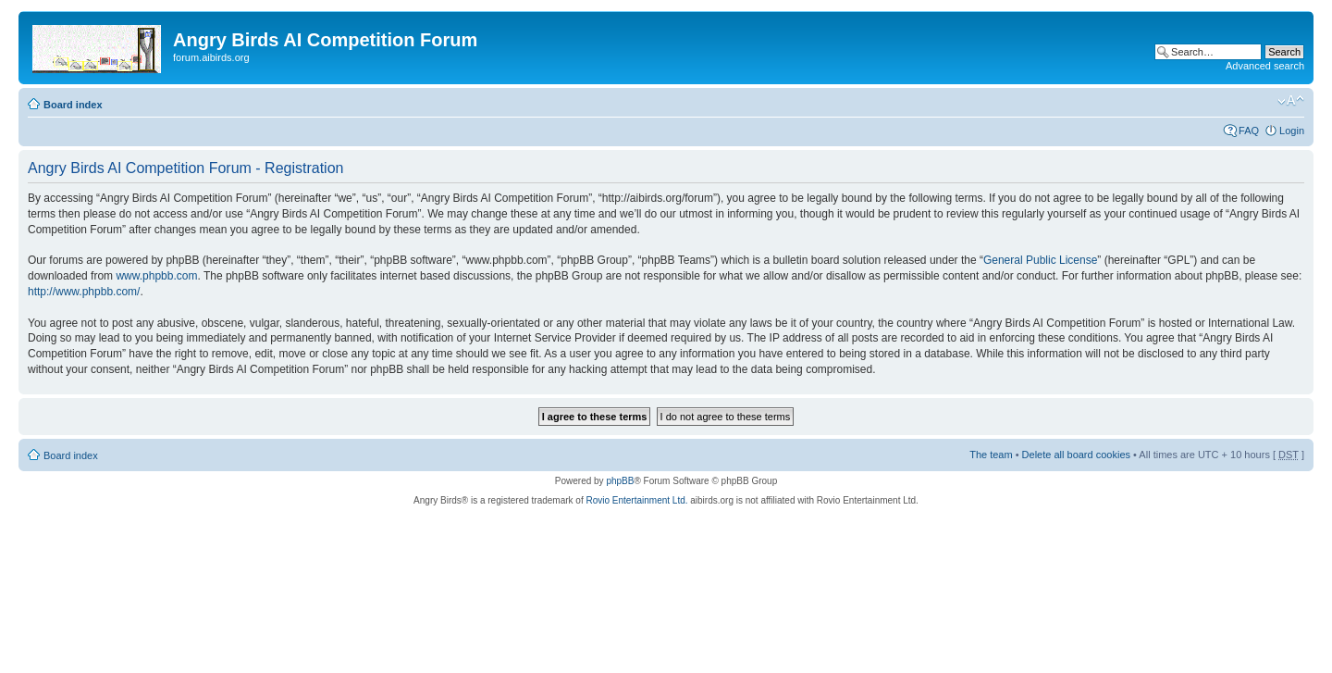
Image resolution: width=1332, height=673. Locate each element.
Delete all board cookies (1076, 454)
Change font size (1290, 101)
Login (1291, 130)
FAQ (1249, 130)
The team (990, 454)
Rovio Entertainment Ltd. (636, 500)
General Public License (1040, 260)
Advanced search (1265, 65)
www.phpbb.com (156, 275)
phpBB (620, 481)
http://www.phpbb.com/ (84, 291)
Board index (73, 104)
